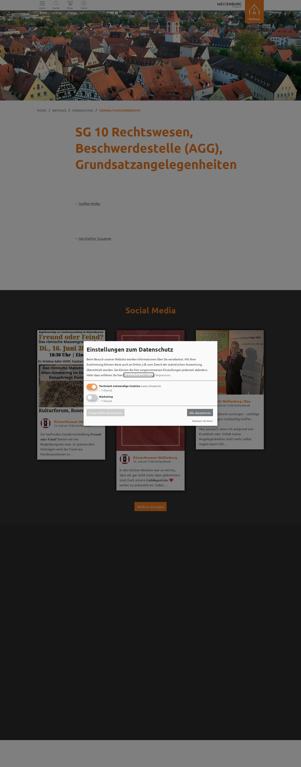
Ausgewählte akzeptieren (105, 412)
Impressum (163, 375)
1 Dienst (105, 390)
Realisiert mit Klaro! (202, 420)
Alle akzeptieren (200, 412)
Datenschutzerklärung (138, 375)
